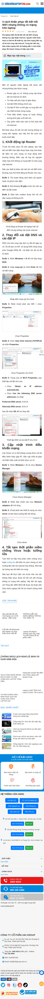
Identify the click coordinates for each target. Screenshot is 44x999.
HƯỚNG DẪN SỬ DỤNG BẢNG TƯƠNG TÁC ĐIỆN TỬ (32, 616)
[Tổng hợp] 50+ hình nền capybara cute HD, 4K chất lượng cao (27, 745)
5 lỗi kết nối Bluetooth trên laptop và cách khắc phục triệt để (10, 631)
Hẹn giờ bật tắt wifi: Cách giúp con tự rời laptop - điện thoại (10, 616)
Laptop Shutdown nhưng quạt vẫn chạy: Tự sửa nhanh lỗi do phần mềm (31, 634)
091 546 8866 (10, 954)
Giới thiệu (6, 858)
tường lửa (11, 562)
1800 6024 (15, 882)
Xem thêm (4, 862)
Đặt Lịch (29, 824)
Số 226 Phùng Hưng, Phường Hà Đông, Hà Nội (22, 829)
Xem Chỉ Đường (17, 824)
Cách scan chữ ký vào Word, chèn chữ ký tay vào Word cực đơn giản (27, 738)
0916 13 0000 (17, 898)
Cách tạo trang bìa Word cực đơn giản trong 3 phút (27, 730)
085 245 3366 (17, 890)
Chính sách (7, 871)
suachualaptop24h (7, 906)
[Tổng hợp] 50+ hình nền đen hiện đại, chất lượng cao (27, 723)
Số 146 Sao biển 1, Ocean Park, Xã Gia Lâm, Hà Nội (22, 819)
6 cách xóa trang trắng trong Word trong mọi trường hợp (25, 715)
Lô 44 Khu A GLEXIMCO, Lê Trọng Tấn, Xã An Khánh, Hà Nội (21, 841)
